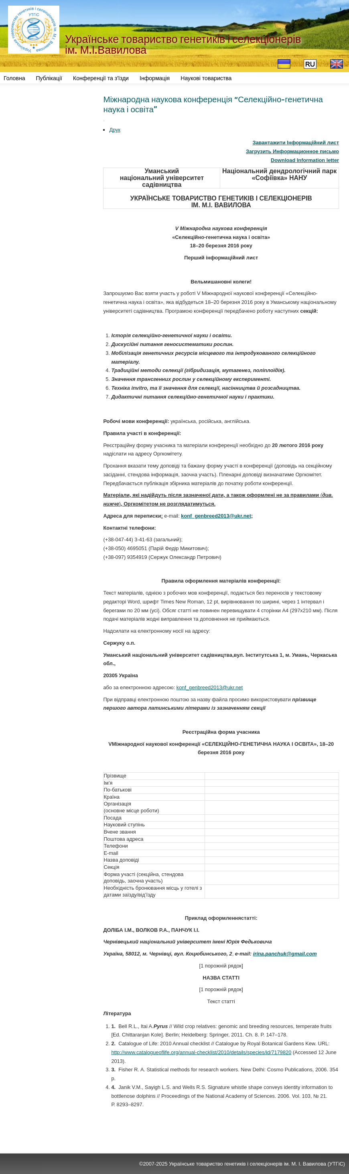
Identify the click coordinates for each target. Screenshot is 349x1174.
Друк (114, 130)
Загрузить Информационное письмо (292, 151)
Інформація (155, 78)
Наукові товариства (206, 78)
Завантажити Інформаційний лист (295, 143)
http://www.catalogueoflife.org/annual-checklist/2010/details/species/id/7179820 (201, 1052)
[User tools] (104, 120)
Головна (14, 78)
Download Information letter (305, 160)
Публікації (49, 78)
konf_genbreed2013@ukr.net (216, 516)
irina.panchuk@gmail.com (285, 954)
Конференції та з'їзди (101, 78)
